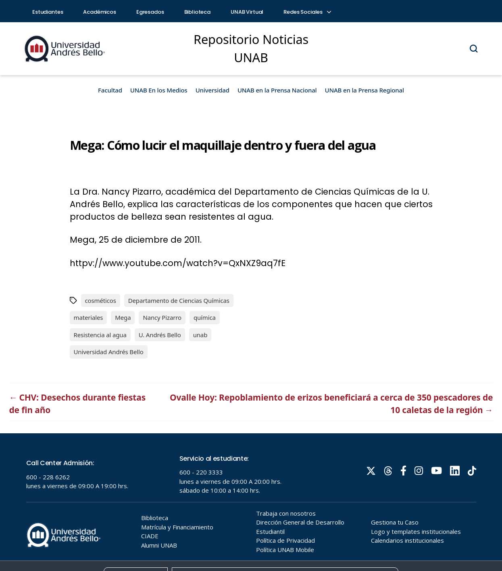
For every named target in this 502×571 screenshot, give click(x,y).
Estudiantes (47, 12)
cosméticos (100, 300)
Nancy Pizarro (162, 317)
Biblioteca (197, 12)
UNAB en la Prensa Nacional (277, 90)
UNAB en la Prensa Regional (364, 90)
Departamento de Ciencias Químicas (178, 300)
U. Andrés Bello (160, 335)
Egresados (150, 12)
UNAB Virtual (247, 12)
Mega (123, 317)
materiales (88, 317)
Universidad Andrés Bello (109, 352)
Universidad (212, 90)
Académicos (99, 12)
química (205, 317)
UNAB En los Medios (158, 90)
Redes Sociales (306, 12)
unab (200, 335)
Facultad (110, 90)
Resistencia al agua (100, 335)
